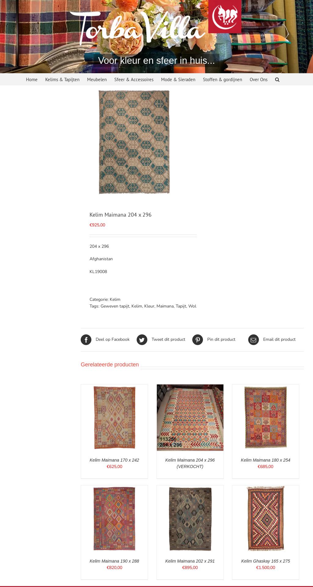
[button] (277, 80)
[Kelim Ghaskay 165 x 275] (265, 489)
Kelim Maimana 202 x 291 (190, 561)
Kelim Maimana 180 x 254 (265, 460)
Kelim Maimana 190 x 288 (114, 561)
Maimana (165, 306)
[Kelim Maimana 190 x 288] (114, 489)
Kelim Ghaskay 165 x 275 (265, 561)
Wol (192, 306)
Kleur (149, 306)
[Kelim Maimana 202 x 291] (190, 489)
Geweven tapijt (115, 306)
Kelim (115, 299)
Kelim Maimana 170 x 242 (114, 460)
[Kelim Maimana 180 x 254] (265, 388)
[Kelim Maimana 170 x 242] (114, 388)
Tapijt (181, 306)
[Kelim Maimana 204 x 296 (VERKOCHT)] (190, 388)
